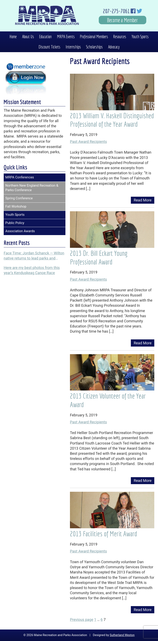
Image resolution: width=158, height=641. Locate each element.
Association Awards (20, 231)
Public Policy (14, 223)
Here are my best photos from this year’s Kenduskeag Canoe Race (32, 270)
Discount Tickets (49, 46)
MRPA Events (66, 36)
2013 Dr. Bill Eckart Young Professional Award (99, 257)
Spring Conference (19, 198)
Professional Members (94, 36)
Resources (119, 36)
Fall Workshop (15, 206)
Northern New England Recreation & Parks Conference (31, 188)
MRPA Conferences (19, 177)
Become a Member (122, 20)
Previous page (81, 619)
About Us (28, 36)
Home (13, 36)
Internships (73, 46)
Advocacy (114, 46)
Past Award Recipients (88, 141)
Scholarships (94, 46)
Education (45, 36)
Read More (143, 200)
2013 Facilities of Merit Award (103, 534)
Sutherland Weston (122, 635)
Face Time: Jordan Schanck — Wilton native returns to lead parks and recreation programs (34, 256)
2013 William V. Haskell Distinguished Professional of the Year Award (112, 119)
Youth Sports (140, 36)
